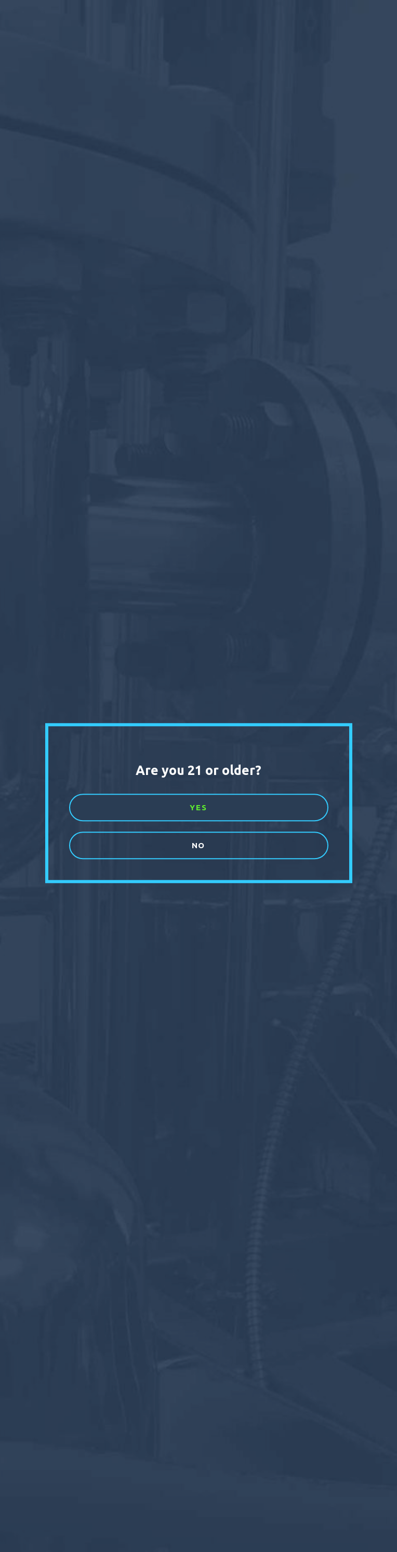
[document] (198, 776)
